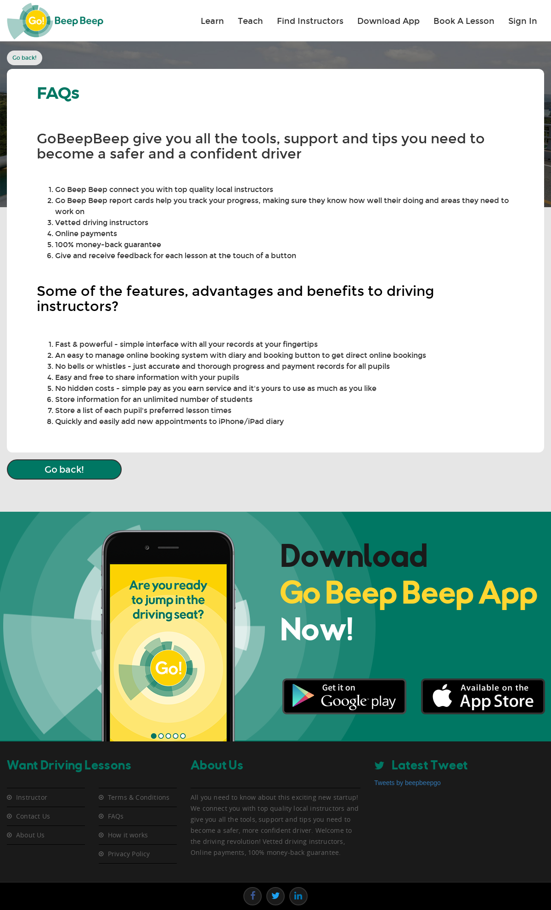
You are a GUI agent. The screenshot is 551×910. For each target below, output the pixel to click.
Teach (250, 21)
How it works (128, 835)
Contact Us (33, 816)
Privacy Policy (129, 854)
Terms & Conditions (139, 797)
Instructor (31, 797)
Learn (212, 21)
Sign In (522, 21)
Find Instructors (310, 21)
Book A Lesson (464, 21)
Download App (388, 21)
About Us (30, 835)
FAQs (116, 816)
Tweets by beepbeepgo (407, 782)
